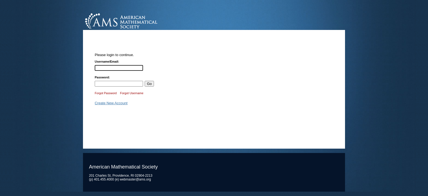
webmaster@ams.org (135, 179)
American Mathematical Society (141, 20)
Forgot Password (106, 93)
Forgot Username (132, 93)
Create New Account (111, 103)
